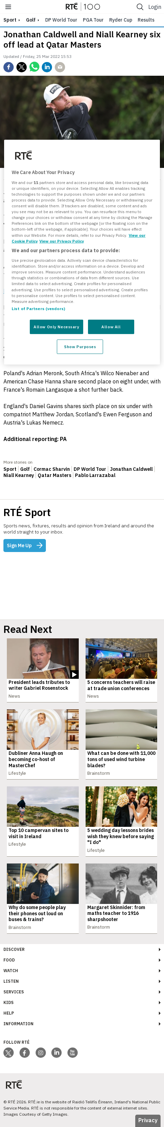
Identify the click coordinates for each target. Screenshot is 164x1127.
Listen (11, 981)
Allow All (111, 326)
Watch (10, 970)
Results (146, 20)
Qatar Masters (54, 475)
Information (18, 1023)
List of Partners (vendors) (38, 308)
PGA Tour (93, 20)
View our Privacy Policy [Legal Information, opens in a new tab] (61, 240)
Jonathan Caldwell (131, 469)
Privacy (147, 1120)
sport (9, 20)
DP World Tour (61, 20)
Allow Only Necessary (56, 326)
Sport (9, 469)
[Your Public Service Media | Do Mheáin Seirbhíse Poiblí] (13, 1085)
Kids (8, 1002)
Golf (31, 20)
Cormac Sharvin (52, 469)
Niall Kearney (18, 475)
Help (8, 1013)
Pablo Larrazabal (95, 475)
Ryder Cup (120, 20)
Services (13, 991)
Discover (14, 949)
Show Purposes (80, 346)
